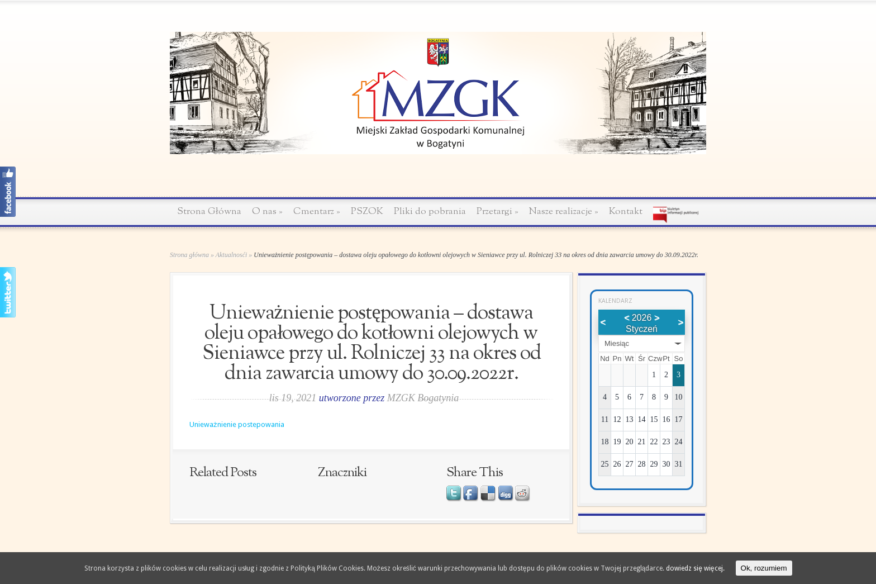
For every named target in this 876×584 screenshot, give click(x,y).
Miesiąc (616, 343)
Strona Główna (209, 211)
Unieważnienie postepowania (236, 424)
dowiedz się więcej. (695, 568)
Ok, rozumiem (764, 568)
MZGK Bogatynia (423, 397)
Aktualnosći (231, 255)
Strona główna (189, 255)
